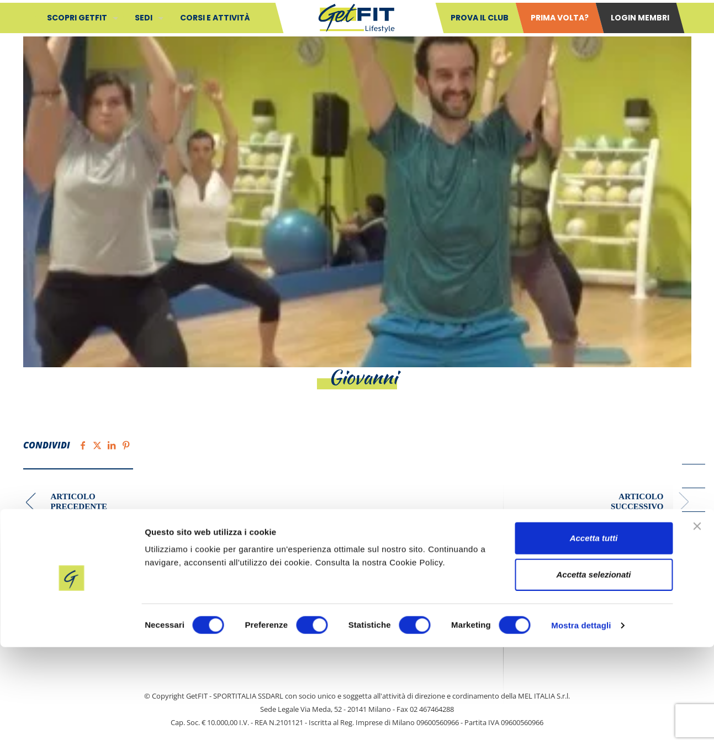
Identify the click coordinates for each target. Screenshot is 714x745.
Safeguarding (302, 589)
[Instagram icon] (693, 523)
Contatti (221, 589)
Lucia (654, 518)
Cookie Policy (485, 589)
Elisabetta (68, 518)
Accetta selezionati (593, 672)
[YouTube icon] (693, 476)
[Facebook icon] (693, 452)
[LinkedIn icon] (693, 500)
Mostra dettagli (581, 723)
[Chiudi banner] (697, 624)
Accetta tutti (594, 636)
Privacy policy (393, 589)
